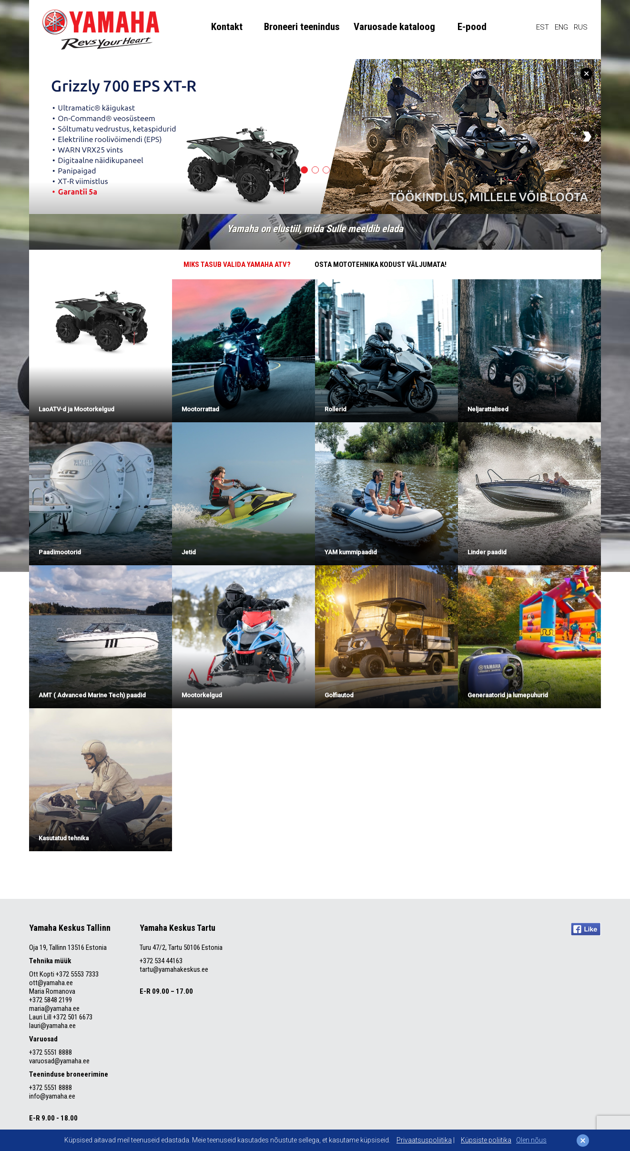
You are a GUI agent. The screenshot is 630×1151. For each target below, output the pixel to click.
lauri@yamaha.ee (52, 1025)
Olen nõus (531, 1140)
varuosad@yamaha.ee (60, 1061)
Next (587, 137)
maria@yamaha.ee (54, 1008)
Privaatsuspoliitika (424, 1140)
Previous (43, 137)
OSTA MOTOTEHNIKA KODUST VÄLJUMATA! (381, 264)
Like (586, 929)
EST (542, 27)
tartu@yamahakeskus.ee (174, 969)
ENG (561, 27)
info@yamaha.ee (52, 1096)
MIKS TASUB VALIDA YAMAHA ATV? (237, 264)
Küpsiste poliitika (486, 1140)
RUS (581, 27)
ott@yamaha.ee (51, 982)
